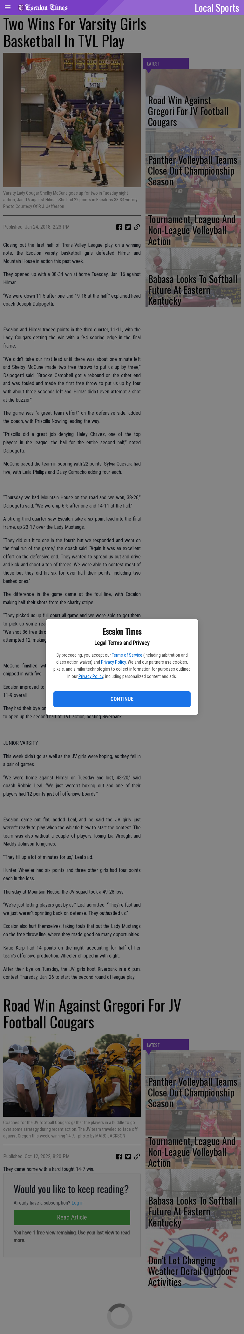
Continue (122, 699)
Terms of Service (127, 655)
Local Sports (217, 7)
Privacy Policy (113, 662)
